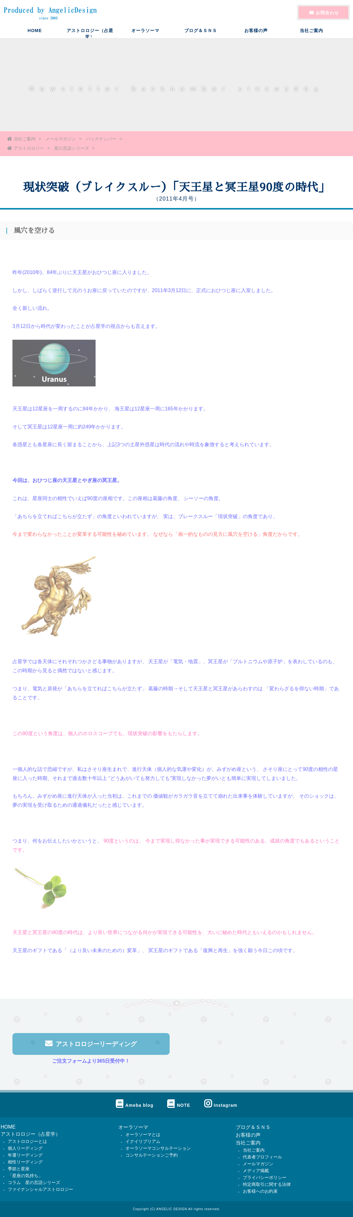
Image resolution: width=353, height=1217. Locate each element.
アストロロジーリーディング (91, 1046)
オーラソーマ (145, 35)
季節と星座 (19, 1168)
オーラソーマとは (142, 1134)
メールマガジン (60, 138)
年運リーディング (25, 1155)
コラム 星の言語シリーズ (34, 1182)
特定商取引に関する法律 (267, 1184)
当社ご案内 (311, 35)
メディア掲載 (256, 1170)
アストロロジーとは (27, 1141)
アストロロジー (25, 148)
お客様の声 (256, 35)
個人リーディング (25, 1148)
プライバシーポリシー (264, 1177)
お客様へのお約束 (260, 1191)
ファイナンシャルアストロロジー (40, 1189)
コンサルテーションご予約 (151, 1155)
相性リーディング (25, 1161)
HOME (35, 35)
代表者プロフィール (262, 1156)
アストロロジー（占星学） (90, 38)
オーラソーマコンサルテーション (158, 1148)
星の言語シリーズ (71, 148)
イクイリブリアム (142, 1141)
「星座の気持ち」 (25, 1175)
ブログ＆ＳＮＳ (200, 35)
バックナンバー (101, 138)
